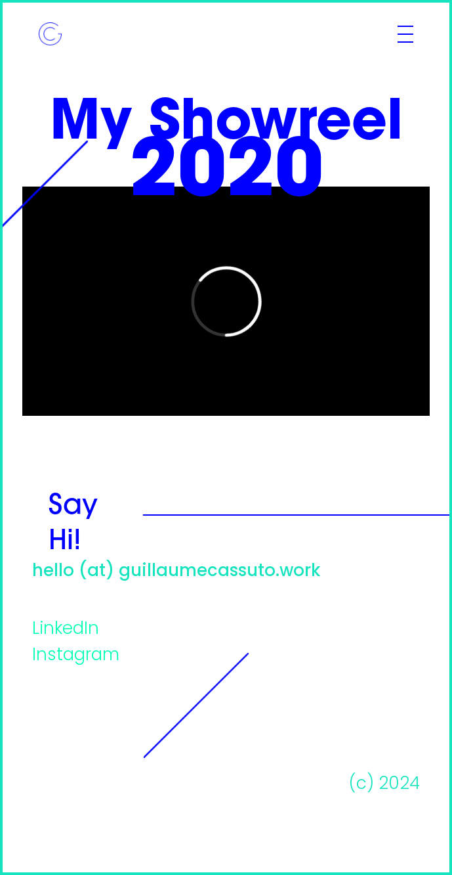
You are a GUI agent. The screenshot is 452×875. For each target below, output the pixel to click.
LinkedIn (65, 629)
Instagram (75, 656)
